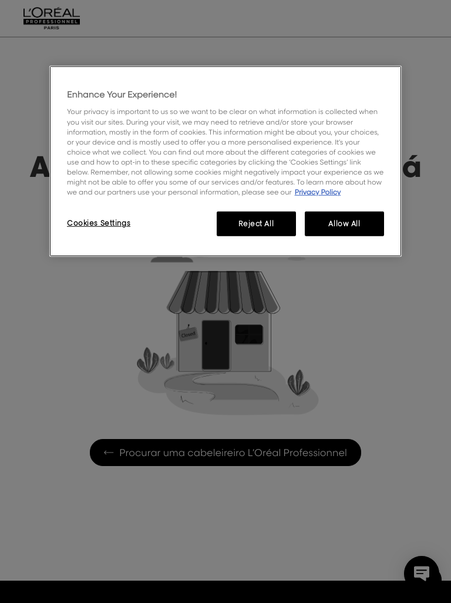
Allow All (344, 223)
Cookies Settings (98, 223)
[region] (225, 161)
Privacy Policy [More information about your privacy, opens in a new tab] (318, 191)
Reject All (256, 223)
